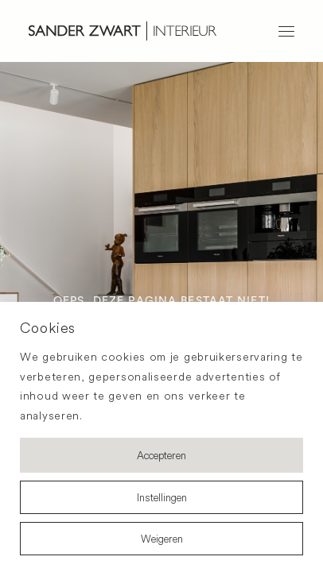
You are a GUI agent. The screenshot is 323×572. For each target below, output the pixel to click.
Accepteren (161, 455)
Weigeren (162, 538)
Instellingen (162, 497)
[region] (161, 437)
